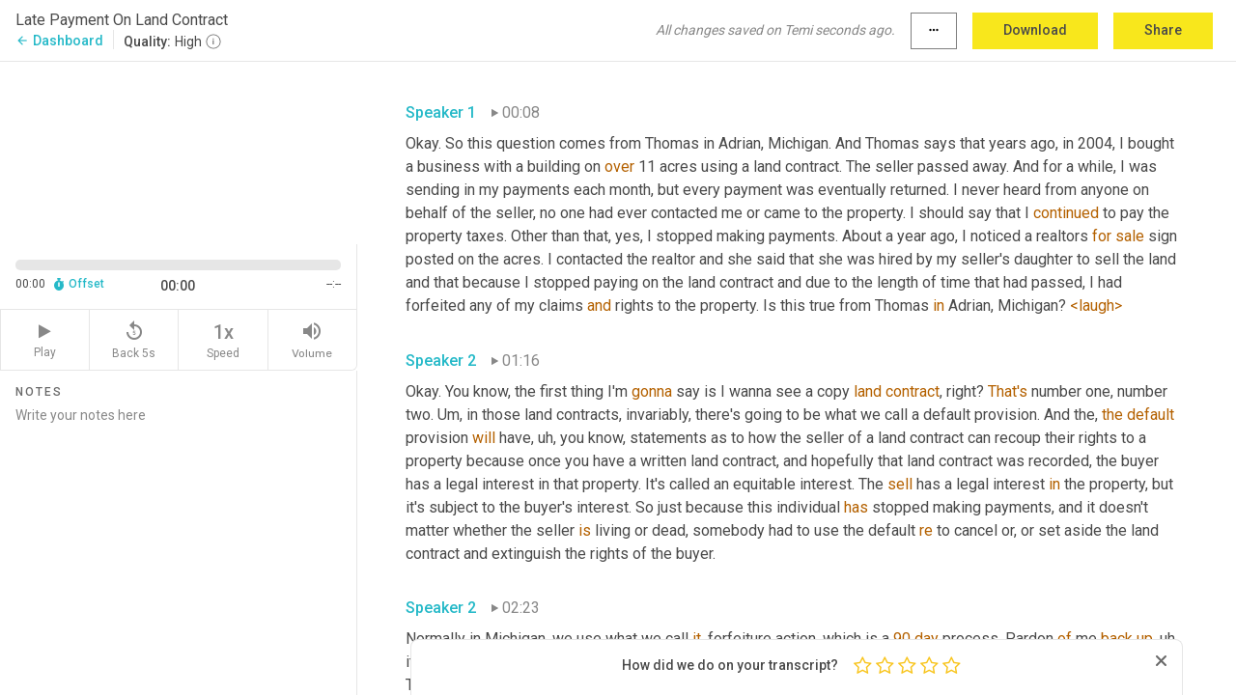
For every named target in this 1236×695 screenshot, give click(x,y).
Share (1163, 30)
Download (1035, 30)
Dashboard (59, 40)
